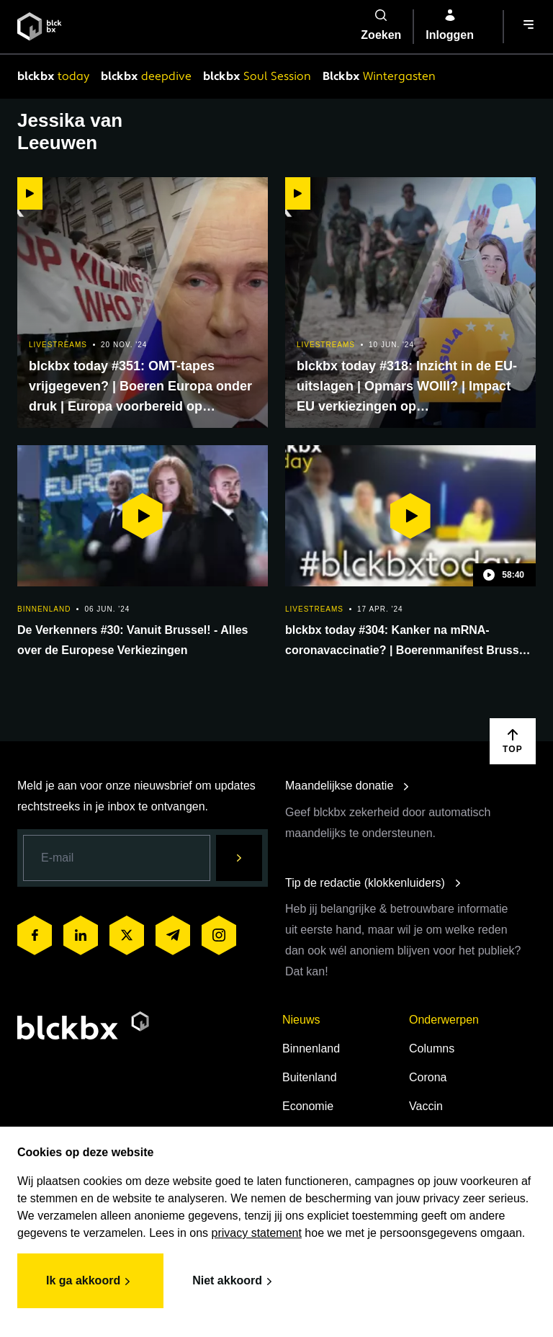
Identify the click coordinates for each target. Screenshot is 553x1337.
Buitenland (309, 1077)
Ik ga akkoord (90, 1281)
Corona (427, 1077)
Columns (431, 1048)
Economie (307, 1106)
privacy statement (257, 1233)
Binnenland (311, 1048)
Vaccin (426, 1106)
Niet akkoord (234, 1281)
